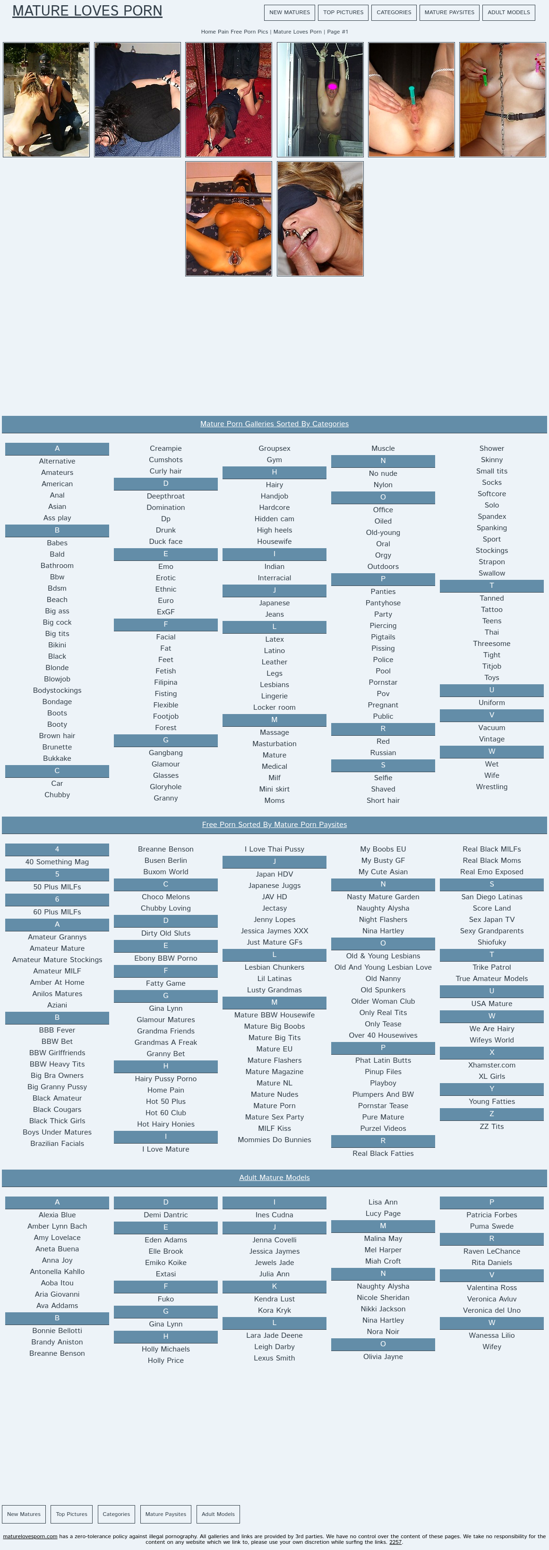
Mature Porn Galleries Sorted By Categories (274, 424)
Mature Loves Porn (87, 12)
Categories (394, 13)
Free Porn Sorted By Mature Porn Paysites (274, 824)
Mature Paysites (450, 13)
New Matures (289, 13)
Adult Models (509, 13)
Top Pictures (343, 13)
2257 (395, 1542)
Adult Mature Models (274, 1177)
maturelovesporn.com (30, 1537)
